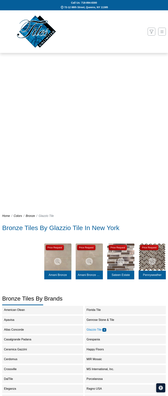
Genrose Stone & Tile (103, 319)
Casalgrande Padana (20, 339)
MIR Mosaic (97, 359)
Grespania (96, 339)
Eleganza (12, 388)
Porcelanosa (97, 378)
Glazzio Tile (96, 329)
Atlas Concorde (16, 329)
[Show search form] (151, 32)
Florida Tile (96, 309)
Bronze (30, 215)
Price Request (55, 247)
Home (6, 215)
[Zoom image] (57, 261)
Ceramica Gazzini (18, 349)
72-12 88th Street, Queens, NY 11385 (86, 7)
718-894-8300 (89, 2)
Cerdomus (13, 359)
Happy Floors (97, 349)
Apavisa (11, 319)
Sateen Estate (121, 274)
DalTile (11, 378)
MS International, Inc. (103, 369)
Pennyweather (152, 274)
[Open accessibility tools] (160, 387)
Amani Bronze (58, 274)
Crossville (12, 369)
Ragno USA (97, 388)
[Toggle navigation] (162, 32)
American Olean (17, 309)
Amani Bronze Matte (89, 274)
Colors (18, 215)
